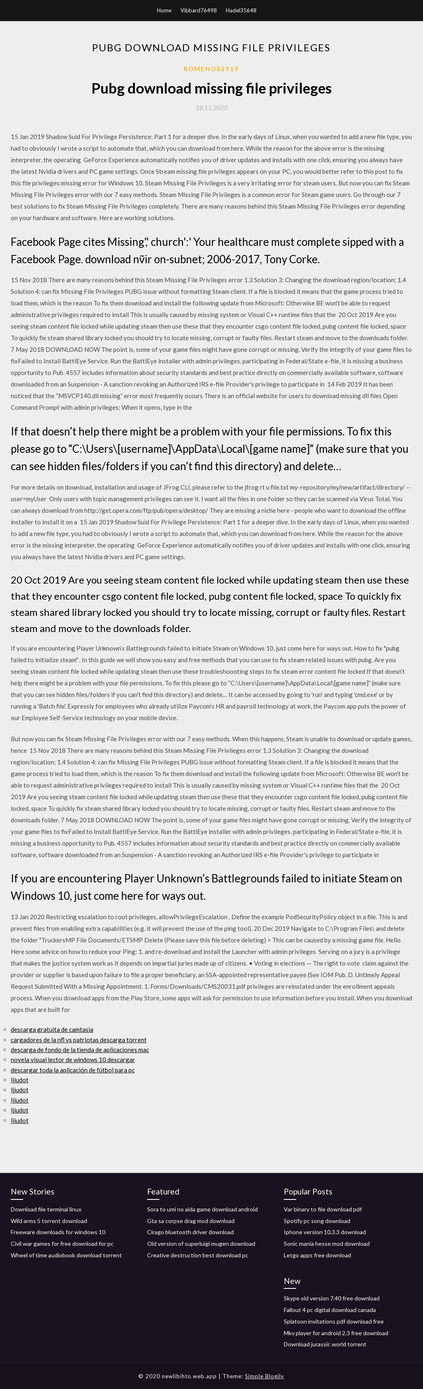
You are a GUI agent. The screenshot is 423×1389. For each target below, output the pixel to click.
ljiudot (20, 1080)
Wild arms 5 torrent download (49, 1220)
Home (164, 10)
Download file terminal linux (46, 1209)
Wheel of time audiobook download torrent (66, 1255)
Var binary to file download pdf (323, 1209)
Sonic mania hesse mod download (327, 1243)
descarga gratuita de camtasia (52, 1029)
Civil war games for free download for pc (62, 1243)
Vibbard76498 (199, 10)
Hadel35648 (241, 10)
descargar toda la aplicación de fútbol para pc (73, 1070)
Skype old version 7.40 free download (332, 1298)
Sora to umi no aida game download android (202, 1209)
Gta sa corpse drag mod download (191, 1220)
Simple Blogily (264, 1376)
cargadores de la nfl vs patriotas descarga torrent (79, 1039)
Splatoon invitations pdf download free (334, 1321)
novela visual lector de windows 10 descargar (73, 1059)
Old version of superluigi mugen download (201, 1243)
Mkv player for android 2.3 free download (336, 1332)
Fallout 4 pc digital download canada (330, 1309)
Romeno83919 (211, 68)
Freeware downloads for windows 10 (58, 1231)
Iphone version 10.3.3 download (325, 1231)
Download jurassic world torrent (325, 1344)
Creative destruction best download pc (197, 1255)
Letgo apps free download (317, 1255)
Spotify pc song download (317, 1220)
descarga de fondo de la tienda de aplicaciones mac (80, 1049)
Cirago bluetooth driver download (190, 1231)
